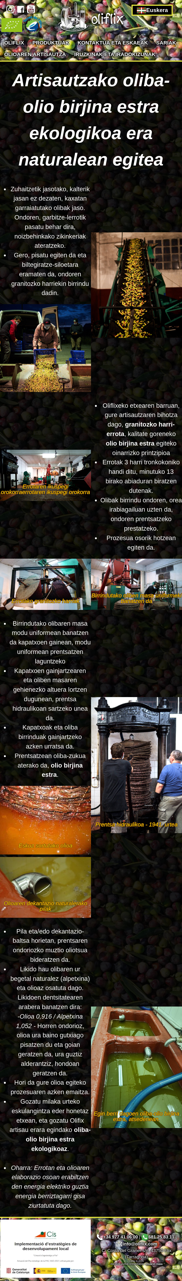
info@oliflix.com (136, 1243)
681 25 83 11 (157, 1236)
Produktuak (50, 43)
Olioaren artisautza (35, 54)
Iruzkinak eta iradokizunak (115, 54)
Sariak (166, 43)
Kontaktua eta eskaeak (113, 43)
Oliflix (14, 43)
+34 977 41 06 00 (117, 1236)
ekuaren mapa (154, 1263)
